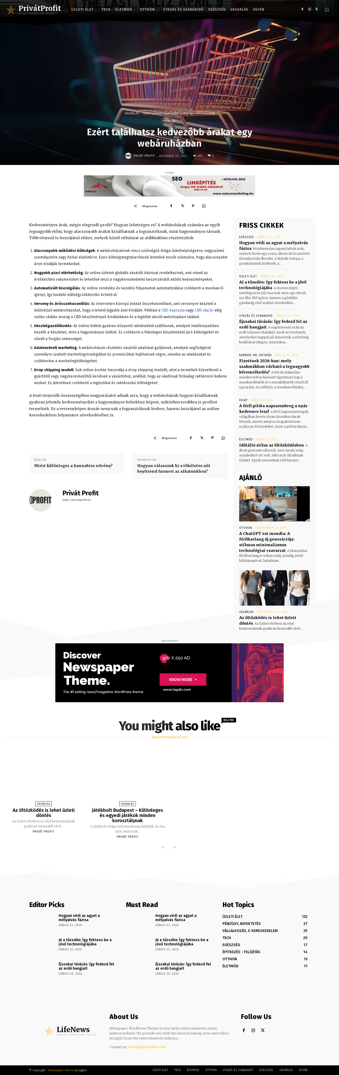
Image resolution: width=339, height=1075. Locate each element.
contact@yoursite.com (146, 1047)
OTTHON (245, 527)
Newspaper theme (61, 1070)
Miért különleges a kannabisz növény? (73, 465)
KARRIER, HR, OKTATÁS (255, 355)
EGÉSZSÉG (246, 237)
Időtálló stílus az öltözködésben (271, 445)
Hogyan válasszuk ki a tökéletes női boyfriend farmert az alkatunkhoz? (173, 468)
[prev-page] (163, 848)
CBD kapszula (173, 310)
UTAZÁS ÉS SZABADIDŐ (256, 315)
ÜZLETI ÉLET (248, 276)
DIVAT (243, 400)
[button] (327, 9)
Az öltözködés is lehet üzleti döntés (44, 812)
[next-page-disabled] (174, 848)
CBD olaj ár (204, 310)
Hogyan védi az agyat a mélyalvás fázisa (79, 917)
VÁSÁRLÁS (132, 113)
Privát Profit (144, 155)
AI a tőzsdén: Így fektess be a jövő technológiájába (85, 942)
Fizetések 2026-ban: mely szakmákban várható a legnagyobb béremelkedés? (274, 366)
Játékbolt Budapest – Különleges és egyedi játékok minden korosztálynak (127, 815)
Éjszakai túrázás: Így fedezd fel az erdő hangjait (86, 966)
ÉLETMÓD (246, 439)
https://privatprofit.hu (76, 499)
